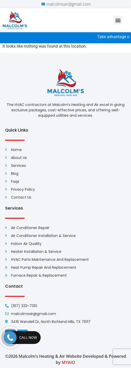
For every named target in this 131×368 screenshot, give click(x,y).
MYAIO (68, 362)
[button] (118, 20)
